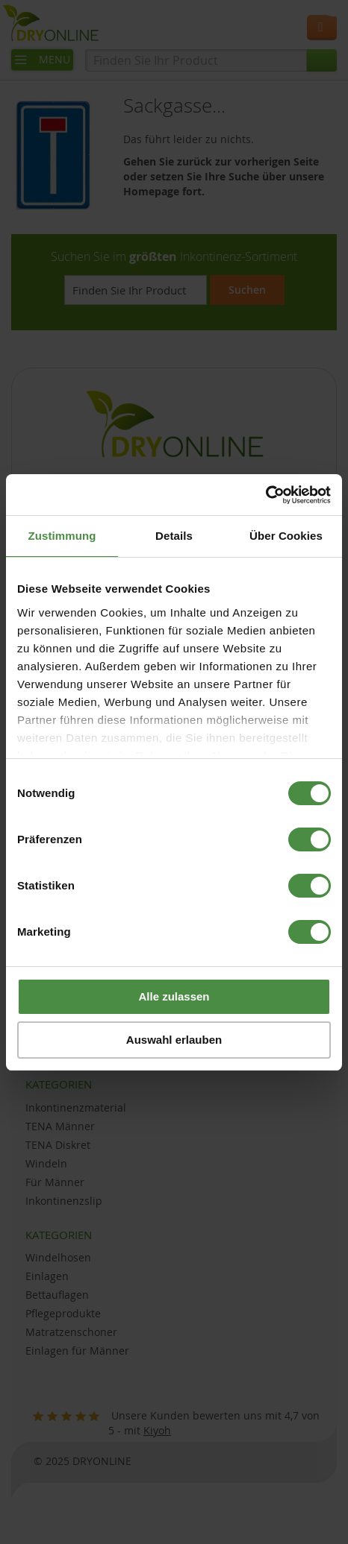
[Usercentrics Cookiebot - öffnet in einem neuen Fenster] (265, 495)
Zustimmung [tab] (62, 535)
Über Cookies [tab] (286, 535)
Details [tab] (174, 535)
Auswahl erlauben (174, 1039)
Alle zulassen (173, 996)
